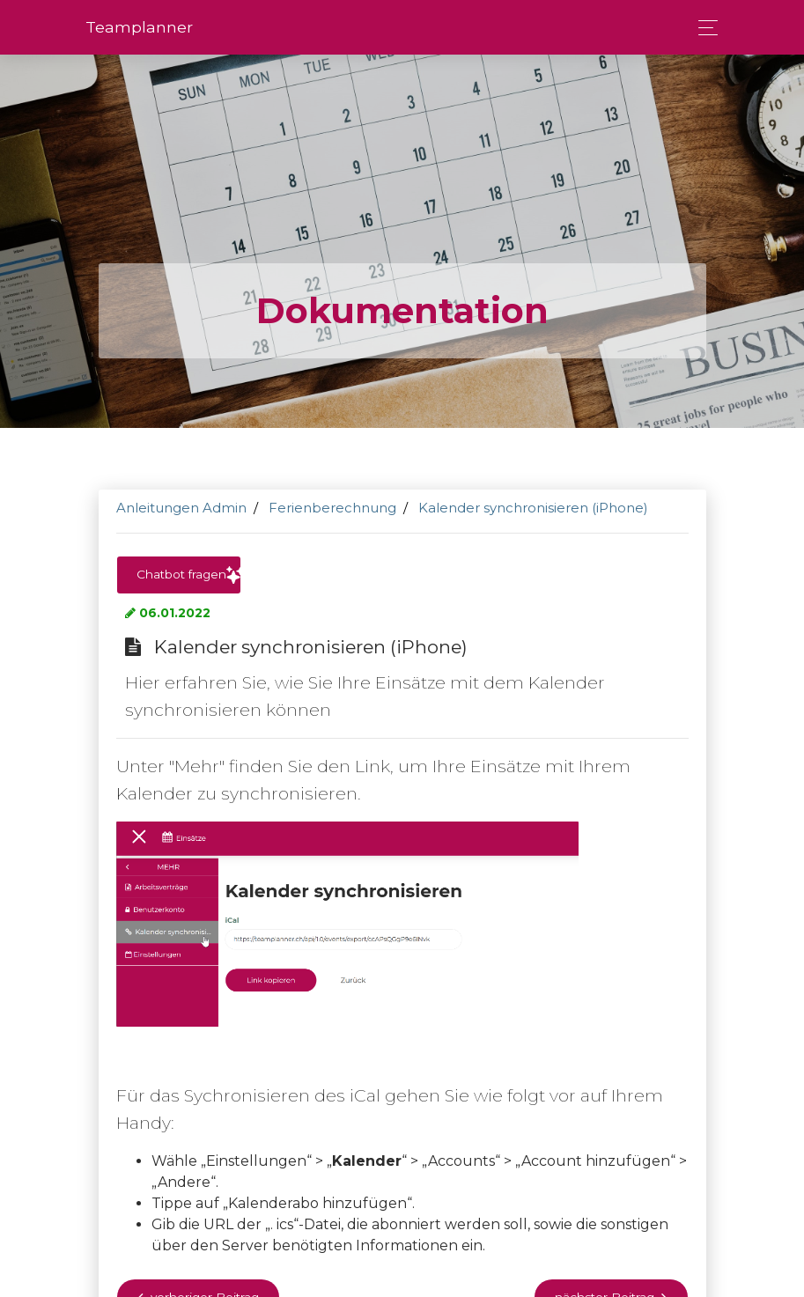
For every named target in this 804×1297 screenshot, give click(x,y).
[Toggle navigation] (703, 28)
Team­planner (139, 27)
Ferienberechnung (332, 507)
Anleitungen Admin (181, 507)
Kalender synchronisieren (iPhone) (533, 507)
